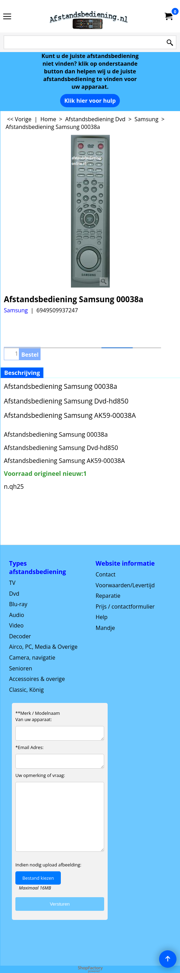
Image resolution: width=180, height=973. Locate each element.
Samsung (16, 310)
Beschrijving (22, 373)
